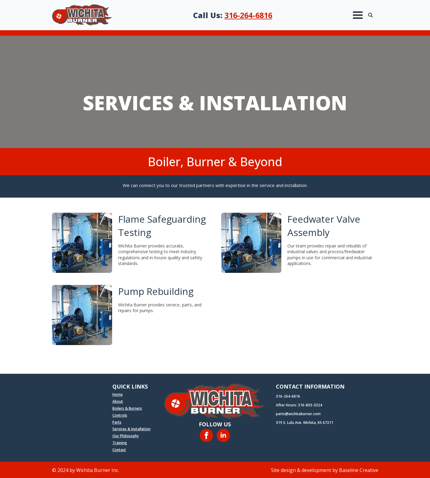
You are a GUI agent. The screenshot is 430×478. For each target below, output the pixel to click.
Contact (119, 449)
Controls (119, 415)
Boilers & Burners (127, 408)
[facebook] (206, 435)
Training (119, 443)
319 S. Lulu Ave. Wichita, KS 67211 (304, 422)
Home (117, 394)
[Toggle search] (370, 15)
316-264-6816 (248, 15)
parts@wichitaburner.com (298, 414)
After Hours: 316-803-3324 (299, 405)
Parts (116, 422)
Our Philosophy (125, 436)
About (117, 401)
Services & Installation (131, 429)
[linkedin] (223, 435)
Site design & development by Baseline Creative (324, 470)
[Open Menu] (358, 15)
